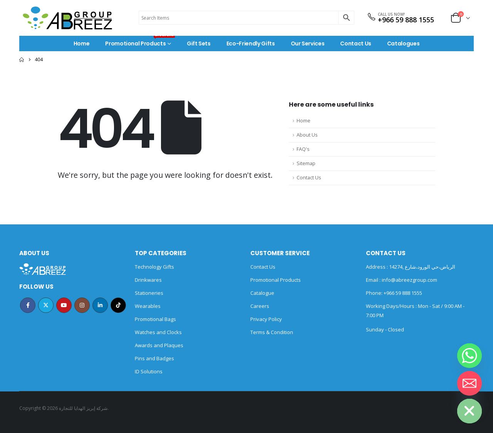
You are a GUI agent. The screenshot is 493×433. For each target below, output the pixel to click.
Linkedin (100, 305)
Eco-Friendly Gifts (250, 43)
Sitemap (306, 163)
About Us (307, 135)
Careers (259, 306)
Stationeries (149, 292)
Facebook (27, 305)
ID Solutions (149, 371)
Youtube (64, 305)
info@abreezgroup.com (409, 279)
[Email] (469, 383)
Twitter (46, 305)
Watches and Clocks (158, 332)
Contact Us (355, 43)
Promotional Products (140, 41)
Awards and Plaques (159, 345)
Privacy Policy (266, 319)
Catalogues (403, 43)
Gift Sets (199, 43)
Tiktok (118, 305)
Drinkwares (148, 279)
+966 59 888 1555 (406, 19)
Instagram (82, 305)
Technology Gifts (154, 266)
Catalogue (262, 292)
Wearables (148, 306)
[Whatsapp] (469, 355)
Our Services (308, 43)
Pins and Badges (154, 358)
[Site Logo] (67, 18)
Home (82, 43)
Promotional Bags (155, 319)
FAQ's (303, 149)
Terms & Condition (271, 332)
